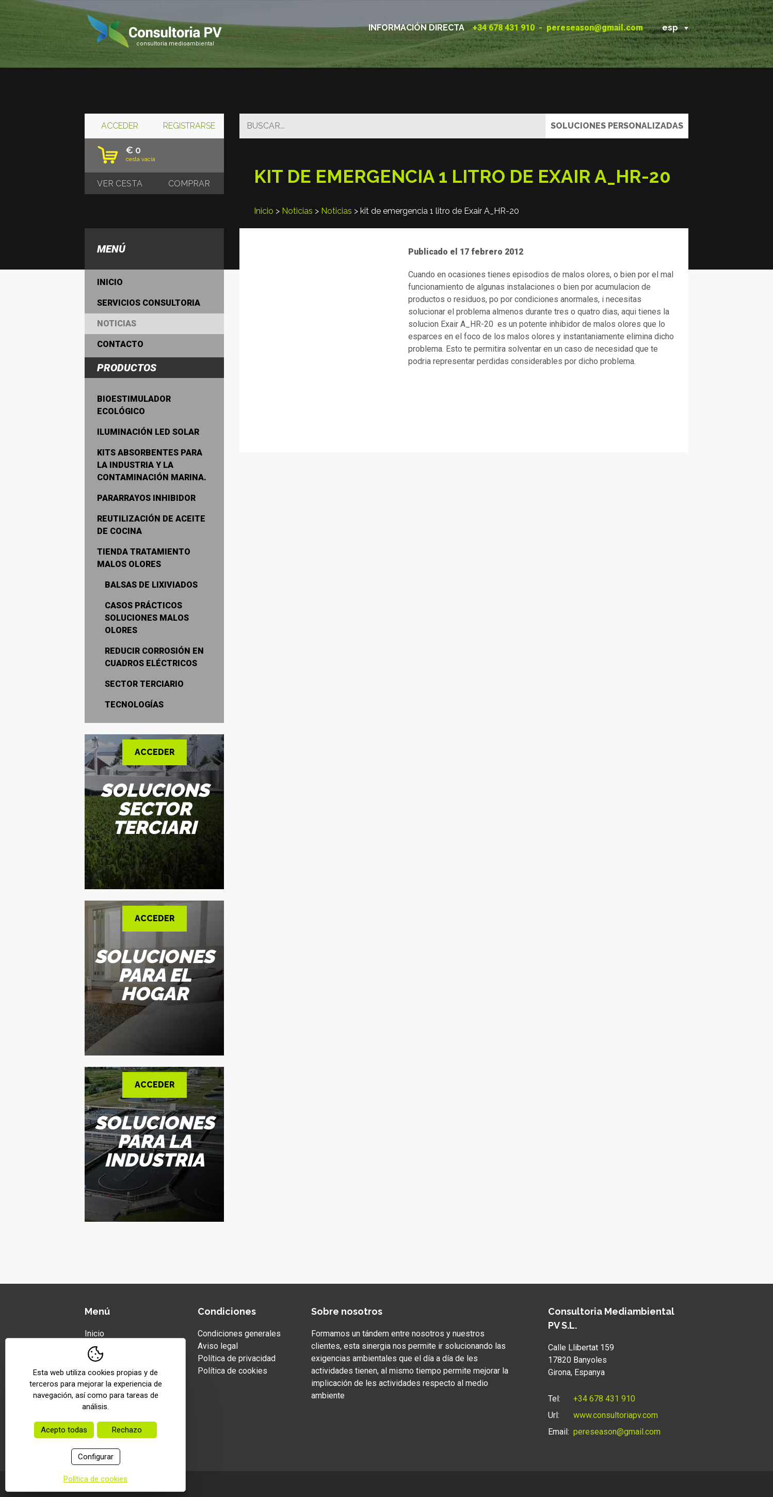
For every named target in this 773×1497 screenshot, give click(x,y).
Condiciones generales (239, 1333)
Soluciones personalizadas (617, 126)
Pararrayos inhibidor (146, 498)
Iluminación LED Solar (148, 432)
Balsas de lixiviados (151, 585)
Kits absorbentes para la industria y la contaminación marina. (151, 465)
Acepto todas (64, 1430)
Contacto (120, 344)
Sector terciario (144, 684)
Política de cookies (232, 1371)
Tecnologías (134, 705)
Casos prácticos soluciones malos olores (147, 618)
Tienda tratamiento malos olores (143, 558)
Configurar (96, 1456)
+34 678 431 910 (504, 28)
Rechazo (127, 1430)
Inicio (263, 211)
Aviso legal (218, 1346)
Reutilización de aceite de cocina (151, 525)
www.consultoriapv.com (615, 1415)
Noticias (297, 211)
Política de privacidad (237, 1358)
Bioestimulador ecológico (134, 405)
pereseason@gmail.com (594, 28)
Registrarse (189, 126)
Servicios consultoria (148, 303)
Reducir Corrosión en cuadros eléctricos (154, 657)
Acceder (119, 126)
